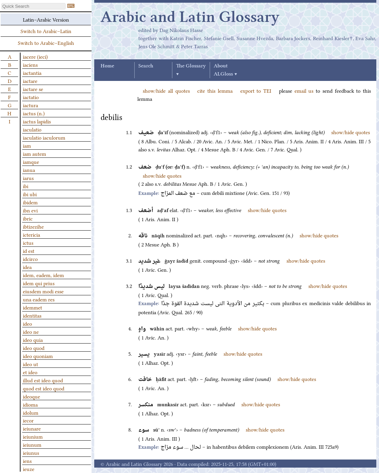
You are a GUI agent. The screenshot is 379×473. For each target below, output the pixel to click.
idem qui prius (39, 283)
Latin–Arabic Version (46, 19)
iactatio (31, 96)
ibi (25, 185)
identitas (32, 315)
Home (107, 66)
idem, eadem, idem (43, 274)
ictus (28, 242)
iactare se (33, 88)
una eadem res (39, 299)
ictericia (31, 234)
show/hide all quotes (166, 90)
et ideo (30, 372)
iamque (31, 161)
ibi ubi (30, 194)
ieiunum (32, 444)
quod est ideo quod (43, 388)
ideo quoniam (38, 355)
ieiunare (32, 428)
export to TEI (256, 90)
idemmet (32, 307)
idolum (30, 412)
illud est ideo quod (43, 380)
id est (28, 250)
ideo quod (33, 347)
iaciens (30, 64)
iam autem (34, 153)
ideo (27, 323)
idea (27, 266)
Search (145, 66)
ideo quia (33, 339)
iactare (30, 80)
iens (27, 460)
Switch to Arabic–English (46, 42)
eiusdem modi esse (43, 291)
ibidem (30, 202)
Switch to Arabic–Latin (46, 30)
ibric (28, 218)
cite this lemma (215, 90)
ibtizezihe (33, 226)
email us (304, 90)
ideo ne (31, 331)
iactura (30, 105)
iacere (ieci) (35, 56)
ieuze (28, 468)
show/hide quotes (350, 132)
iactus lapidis (37, 121)
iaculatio (32, 129)
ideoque (31, 396)
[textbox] (33, 6)
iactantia (32, 72)
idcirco (30, 258)
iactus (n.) (34, 113)
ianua (29, 169)
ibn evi (30, 210)
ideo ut (30, 363)
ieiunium (33, 436)
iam (27, 145)
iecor (28, 420)
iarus (28, 177)
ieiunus (31, 452)
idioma (30, 404)
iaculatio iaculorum (44, 137)
